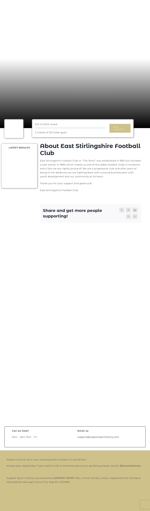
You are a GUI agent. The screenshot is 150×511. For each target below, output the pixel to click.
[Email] (135, 216)
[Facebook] (122, 210)
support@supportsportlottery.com (98, 437)
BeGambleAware (130, 465)
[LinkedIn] (135, 210)
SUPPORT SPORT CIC (66, 478)
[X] (128, 210)
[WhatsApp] (128, 216)
